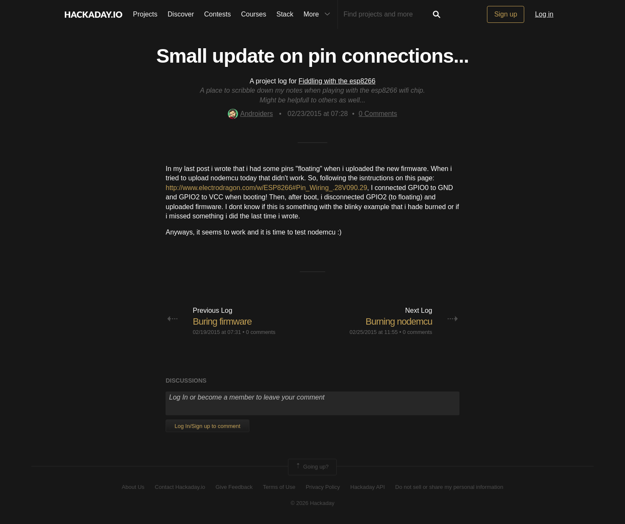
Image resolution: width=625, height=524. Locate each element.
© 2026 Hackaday (312, 503)
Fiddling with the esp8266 (337, 81)
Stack (285, 14)
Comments (378, 113)
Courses (253, 14)
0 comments (261, 332)
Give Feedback (234, 487)
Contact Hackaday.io (180, 487)
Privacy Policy (323, 487)
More (319, 14)
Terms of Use (279, 487)
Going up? (312, 467)
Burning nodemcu (398, 321)
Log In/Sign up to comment (207, 426)
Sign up (505, 14)
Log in (544, 14)
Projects (145, 14)
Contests (217, 14)
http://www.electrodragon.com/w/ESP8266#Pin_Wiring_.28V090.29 (266, 187)
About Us (133, 487)
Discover (181, 14)
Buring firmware (222, 321)
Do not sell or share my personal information (449, 487)
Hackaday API (367, 487)
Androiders (250, 113)
